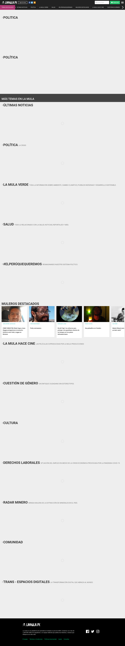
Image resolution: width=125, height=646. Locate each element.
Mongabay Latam (62, 323)
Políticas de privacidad (50, 639)
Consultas (66, 639)
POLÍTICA (33, 7)
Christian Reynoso (35, 323)
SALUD (53, 7)
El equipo (25, 639)
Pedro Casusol (89, 323)
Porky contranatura (35, 328)
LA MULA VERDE (43, 7)
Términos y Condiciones (36, 639)
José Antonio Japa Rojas (9, 323)
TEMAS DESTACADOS (7, 7)
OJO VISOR (114, 323)
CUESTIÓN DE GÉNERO (113, 7)
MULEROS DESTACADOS (82, 7)
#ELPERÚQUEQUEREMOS (65, 7)
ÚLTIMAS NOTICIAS (22, 7)
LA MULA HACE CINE (98, 7)
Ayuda (60, 639)
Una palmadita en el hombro (93, 328)
